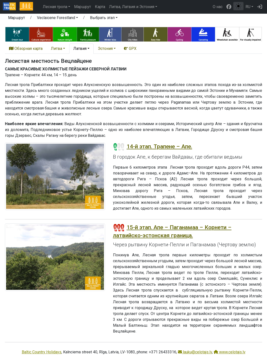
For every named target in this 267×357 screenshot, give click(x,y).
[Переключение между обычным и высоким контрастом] (238, 6)
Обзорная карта (26, 48)
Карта (100, 6)
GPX (130, 48)
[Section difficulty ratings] (119, 146)
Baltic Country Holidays (41, 352)
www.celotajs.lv (229, 352)
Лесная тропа (55, 6)
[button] (57, 18)
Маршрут (82, 6)
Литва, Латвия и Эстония (131, 6)
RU (247, 6)
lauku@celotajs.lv (195, 352)
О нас (217, 6)
